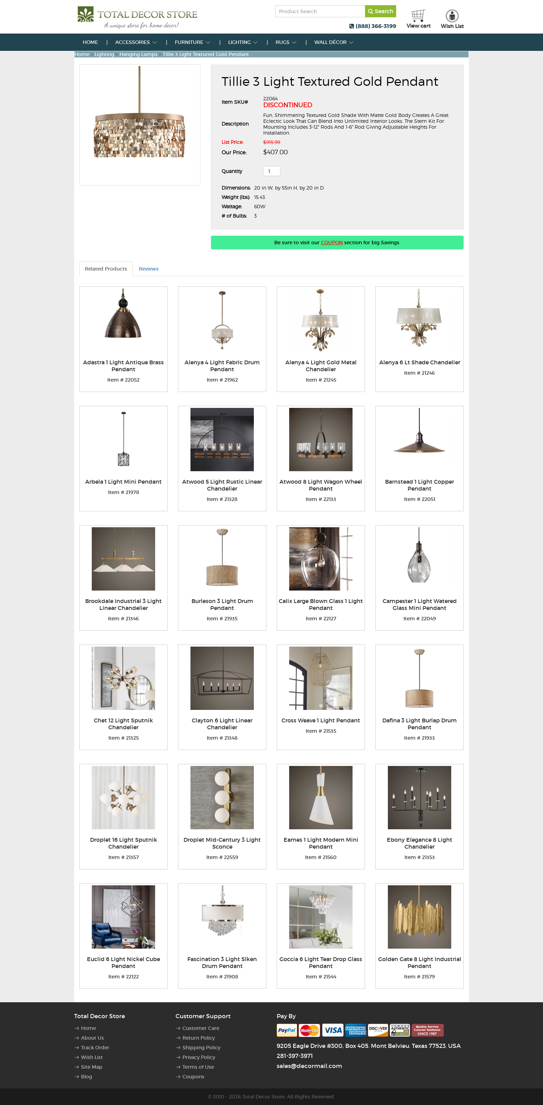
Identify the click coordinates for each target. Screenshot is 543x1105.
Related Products (106, 269)
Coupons (193, 1077)
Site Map (92, 1067)
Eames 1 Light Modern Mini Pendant (321, 843)
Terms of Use (198, 1067)
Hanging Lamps (138, 54)
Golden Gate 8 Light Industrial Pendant (419, 962)
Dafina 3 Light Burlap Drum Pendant (419, 724)
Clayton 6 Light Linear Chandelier (222, 724)
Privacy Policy (199, 1057)
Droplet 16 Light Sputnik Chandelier (123, 843)
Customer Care (201, 1028)
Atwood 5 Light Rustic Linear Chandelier (222, 485)
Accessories (136, 42)
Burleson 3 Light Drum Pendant (222, 604)
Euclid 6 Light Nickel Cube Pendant (123, 962)
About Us (92, 1038)
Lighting (243, 42)
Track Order (95, 1047)
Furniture (193, 42)
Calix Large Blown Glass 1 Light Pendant (321, 604)
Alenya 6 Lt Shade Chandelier (419, 362)
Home (90, 42)
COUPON (332, 242)
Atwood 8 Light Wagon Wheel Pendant (320, 485)
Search (380, 11)
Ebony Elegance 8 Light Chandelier (419, 843)
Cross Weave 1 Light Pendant (321, 720)
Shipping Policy (201, 1047)
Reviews (149, 269)
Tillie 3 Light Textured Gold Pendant (206, 54)
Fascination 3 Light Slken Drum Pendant (222, 962)
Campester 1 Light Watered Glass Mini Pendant (420, 604)
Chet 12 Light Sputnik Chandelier (123, 724)
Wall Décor (334, 42)
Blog (86, 1077)
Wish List (92, 1057)
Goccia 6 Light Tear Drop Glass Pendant (320, 962)
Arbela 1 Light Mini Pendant (123, 481)
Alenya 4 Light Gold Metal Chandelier (321, 366)
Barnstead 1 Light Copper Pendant (419, 485)
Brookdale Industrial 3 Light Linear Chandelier (123, 604)
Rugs (286, 42)
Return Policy (199, 1038)
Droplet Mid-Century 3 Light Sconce (222, 843)
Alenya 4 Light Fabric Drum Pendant (222, 366)
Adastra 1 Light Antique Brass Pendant (123, 366)
